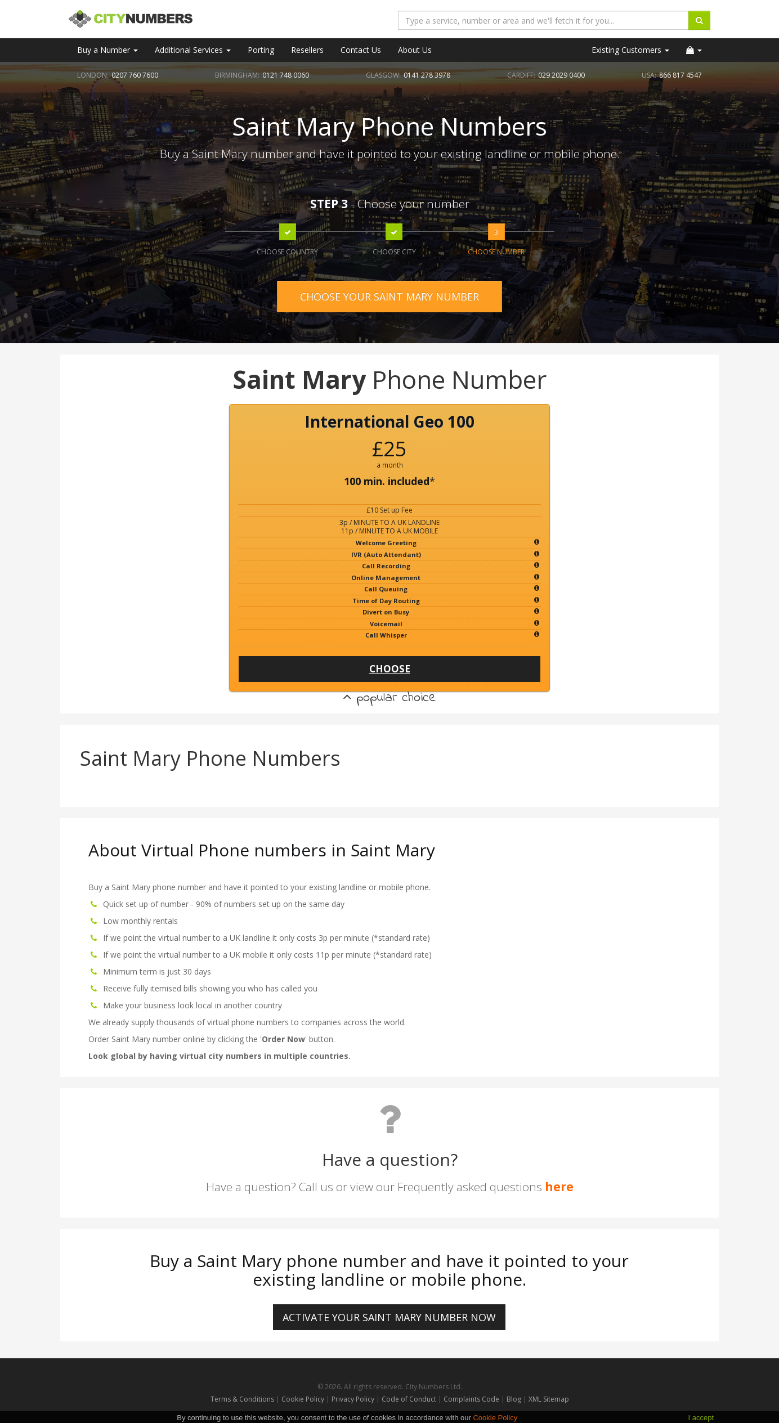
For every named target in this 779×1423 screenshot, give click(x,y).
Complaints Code (471, 1399)
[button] (694, 50)
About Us (415, 49)
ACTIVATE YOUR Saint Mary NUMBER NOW (389, 1317)
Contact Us (361, 49)
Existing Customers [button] (630, 49)
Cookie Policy (302, 1399)
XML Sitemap (549, 1399)
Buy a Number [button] (107, 49)
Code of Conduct (410, 1399)
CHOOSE (389, 668)
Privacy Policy (353, 1399)
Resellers (307, 49)
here (559, 1187)
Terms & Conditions (242, 1399)
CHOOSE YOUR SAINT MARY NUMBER (389, 296)
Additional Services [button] (193, 49)
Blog (515, 1399)
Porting (261, 49)
